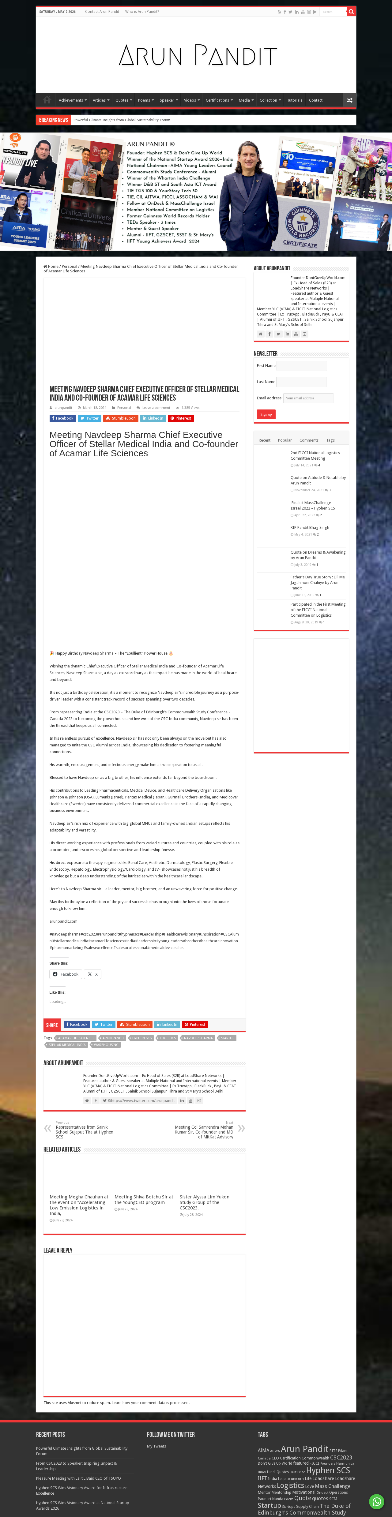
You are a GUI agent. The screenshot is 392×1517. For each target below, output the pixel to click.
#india (129, 765)
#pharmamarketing (67, 772)
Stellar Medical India (150, 490)
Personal (69, 266)
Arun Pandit (113, 863)
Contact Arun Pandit (102, 11)
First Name (266, 365)
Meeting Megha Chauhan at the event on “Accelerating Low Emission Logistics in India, (79, 1457)
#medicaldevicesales (165, 772)
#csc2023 (89, 758)
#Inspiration (210, 758)
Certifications (217, 100)
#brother (191, 765)
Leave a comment (156, 408)
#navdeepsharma (65, 758)
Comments (309, 440)
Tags (330, 440)
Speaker (167, 100)
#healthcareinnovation (218, 765)
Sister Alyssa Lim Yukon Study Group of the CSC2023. (204, 1454)
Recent (264, 440)
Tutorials (294, 100)
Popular (285, 440)
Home (47, 99)
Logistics (168, 863)
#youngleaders (169, 765)
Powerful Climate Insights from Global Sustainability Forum (122, 120)
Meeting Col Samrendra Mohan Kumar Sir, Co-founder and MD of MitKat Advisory (202, 954)
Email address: (295, 398)
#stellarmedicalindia (70, 765)
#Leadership (151, 758)
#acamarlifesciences (106, 765)
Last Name (266, 381)
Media (244, 100)
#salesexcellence (98, 772)
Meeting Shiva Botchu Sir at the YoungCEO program (144, 1451)
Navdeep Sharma (98, 477)
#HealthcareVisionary (180, 758)
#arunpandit (108, 758)
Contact (315, 100)
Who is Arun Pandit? (142, 11)
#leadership (145, 765)
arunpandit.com (63, 745)
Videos (190, 100)
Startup (227, 863)
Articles (99, 100)
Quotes (121, 100)
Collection (268, 100)
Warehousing (106, 869)
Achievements (71, 100)
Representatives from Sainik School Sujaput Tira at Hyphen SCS (87, 954)
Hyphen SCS (142, 863)
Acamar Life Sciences (76, 863)
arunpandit (63, 408)
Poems (144, 100)
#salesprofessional (130, 772)
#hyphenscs (129, 758)
